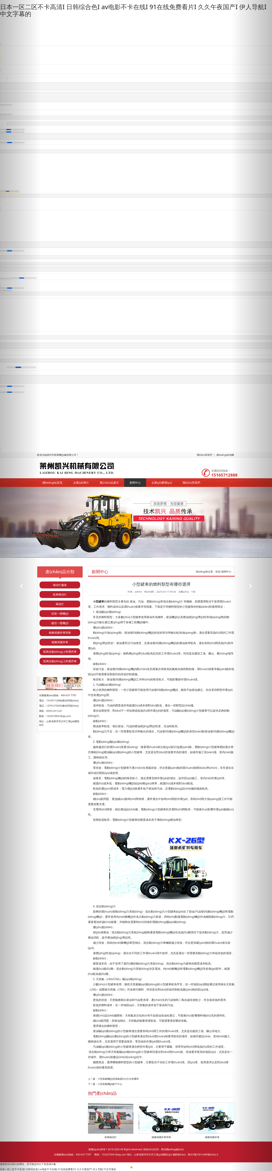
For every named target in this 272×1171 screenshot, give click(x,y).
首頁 (217, 571)
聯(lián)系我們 (204, 454)
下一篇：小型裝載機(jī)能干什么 (105, 1084)
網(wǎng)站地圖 (225, 454)
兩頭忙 (60, 604)
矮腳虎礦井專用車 (60, 633)
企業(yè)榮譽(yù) (161, 483)
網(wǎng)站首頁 (52, 483)
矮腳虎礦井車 (60, 642)
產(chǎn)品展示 (109, 483)
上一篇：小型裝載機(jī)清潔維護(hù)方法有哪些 (113, 1078)
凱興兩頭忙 (60, 594)
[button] (20, 585)
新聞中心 (135, 483)
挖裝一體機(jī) (59, 613)
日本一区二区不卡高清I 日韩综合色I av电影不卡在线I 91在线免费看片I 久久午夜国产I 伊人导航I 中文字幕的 (133, 10)
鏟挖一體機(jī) (59, 623)
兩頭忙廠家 (60, 585)
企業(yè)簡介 (81, 483)
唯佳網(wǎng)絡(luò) (172, 1149)
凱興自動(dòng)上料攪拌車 (60, 652)
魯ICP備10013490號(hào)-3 (203, 1154)
